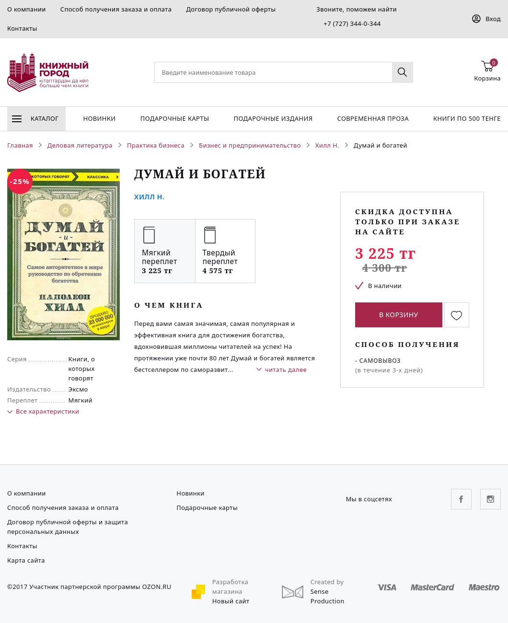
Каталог (35, 118)
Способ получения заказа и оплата (116, 9)
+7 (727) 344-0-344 (352, 23)
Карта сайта (26, 560)
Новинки (99, 118)
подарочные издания (273, 118)
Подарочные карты (174, 118)
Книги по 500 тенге (467, 118)
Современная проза (372, 118)
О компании (26, 9)
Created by (327, 581)
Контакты (22, 28)
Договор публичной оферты (231, 9)
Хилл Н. (149, 196)
